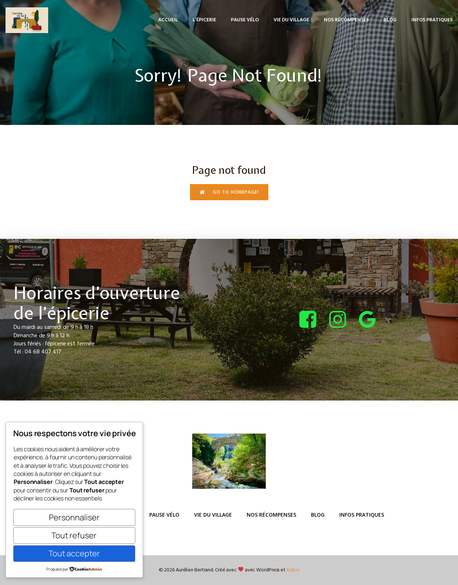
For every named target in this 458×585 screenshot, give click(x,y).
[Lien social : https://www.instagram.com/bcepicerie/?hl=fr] (342, 319)
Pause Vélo (245, 20)
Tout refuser (74, 535)
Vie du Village (291, 20)
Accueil (168, 20)
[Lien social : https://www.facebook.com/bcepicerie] (312, 319)
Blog (390, 20)
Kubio (293, 570)
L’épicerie (204, 20)
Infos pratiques (431, 20)
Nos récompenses (346, 20)
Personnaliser (74, 517)
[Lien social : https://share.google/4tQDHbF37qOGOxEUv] (372, 319)
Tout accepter (74, 553)
